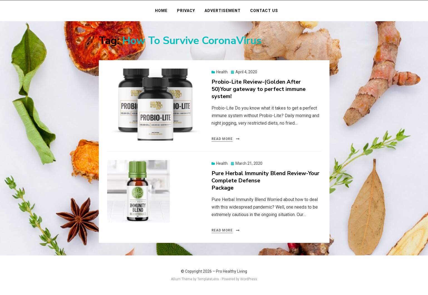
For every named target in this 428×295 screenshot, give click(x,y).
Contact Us (264, 10)
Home (161, 10)
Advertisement (223, 10)
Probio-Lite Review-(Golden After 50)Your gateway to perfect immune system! (258, 89)
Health (222, 72)
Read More (222, 139)
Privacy (186, 10)
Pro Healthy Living (231, 271)
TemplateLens (208, 279)
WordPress (248, 279)
